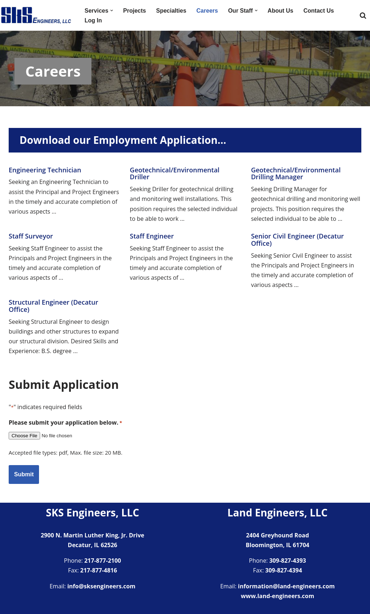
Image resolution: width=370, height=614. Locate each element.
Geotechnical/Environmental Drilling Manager (296, 173)
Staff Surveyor (31, 236)
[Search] (363, 15)
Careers (207, 11)
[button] (111, 10)
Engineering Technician (45, 170)
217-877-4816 (98, 570)
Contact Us (319, 11)
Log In (93, 20)
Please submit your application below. (65, 422)
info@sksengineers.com (101, 586)
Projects (134, 11)
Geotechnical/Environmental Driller (174, 173)
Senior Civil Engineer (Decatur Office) (297, 240)
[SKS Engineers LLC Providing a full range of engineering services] (36, 15)
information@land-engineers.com (286, 586)
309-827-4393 (287, 560)
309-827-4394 (283, 570)
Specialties (171, 11)
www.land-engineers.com (277, 596)
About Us (280, 11)
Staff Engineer (152, 236)
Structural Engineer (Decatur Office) (53, 306)
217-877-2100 (102, 560)
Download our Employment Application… (123, 140)
